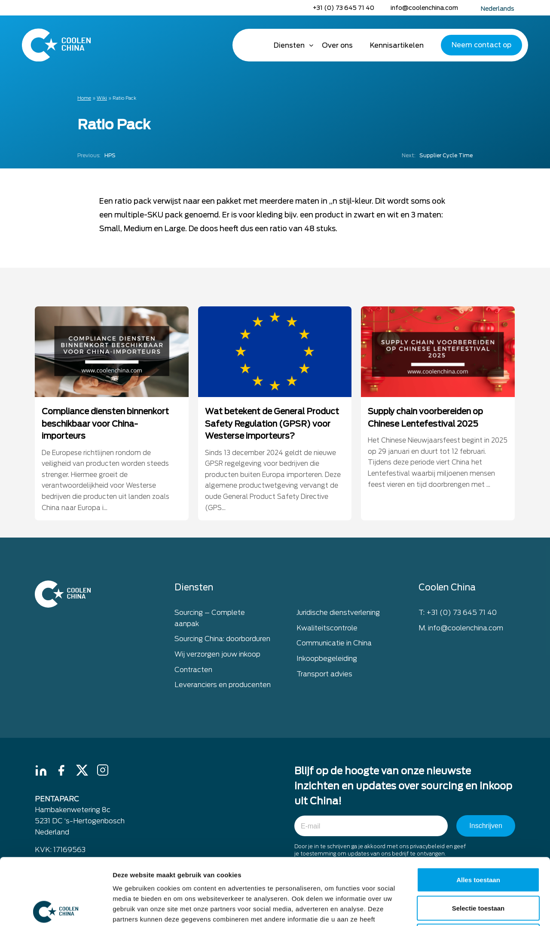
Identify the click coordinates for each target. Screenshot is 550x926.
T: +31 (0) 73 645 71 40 (458, 614)
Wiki (102, 98)
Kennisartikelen (397, 45)
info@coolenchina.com (424, 7)
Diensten (289, 45)
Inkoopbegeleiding (326, 660)
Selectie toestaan (478, 841)
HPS (96, 155)
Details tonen (464, 909)
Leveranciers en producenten (222, 686)
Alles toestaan (478, 813)
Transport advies (324, 675)
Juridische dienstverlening (338, 614)
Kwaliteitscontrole (327, 629)
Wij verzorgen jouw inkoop (217, 655)
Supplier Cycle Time (437, 155)
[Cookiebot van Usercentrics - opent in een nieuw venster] (55, 909)
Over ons (337, 45)
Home (253, 45)
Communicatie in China (334, 644)
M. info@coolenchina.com (461, 629)
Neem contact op (481, 45)
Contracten (193, 670)
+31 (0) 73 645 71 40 (343, 7)
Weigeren (478, 869)
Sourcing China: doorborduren (222, 640)
